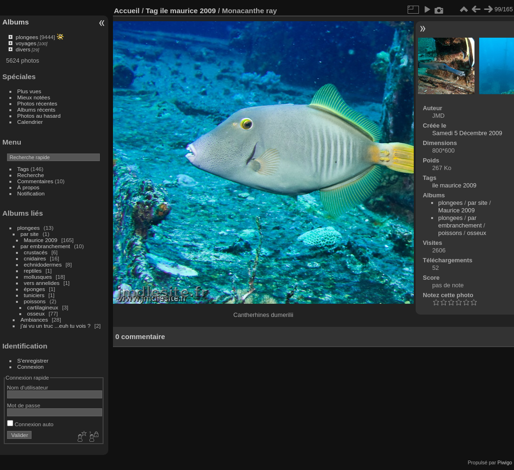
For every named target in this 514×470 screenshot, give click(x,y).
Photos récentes (37, 103)
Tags (23, 169)
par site (30, 234)
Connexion (30, 367)
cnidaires (35, 258)
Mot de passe (23, 405)
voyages (26, 43)
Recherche (30, 175)
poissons (35, 301)
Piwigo (505, 462)
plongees (27, 37)
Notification (31, 193)
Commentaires (35, 181)
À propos (28, 187)
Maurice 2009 (40, 240)
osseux (36, 313)
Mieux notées (33, 97)
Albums (15, 22)
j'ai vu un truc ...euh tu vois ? (56, 326)
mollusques (38, 277)
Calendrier (30, 122)
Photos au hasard (39, 116)
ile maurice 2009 (188, 11)
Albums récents (36, 109)
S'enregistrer (32, 360)
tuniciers (34, 295)
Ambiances (34, 319)
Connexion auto (30, 424)
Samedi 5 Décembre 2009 (467, 133)
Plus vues (29, 91)
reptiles (33, 270)
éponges (34, 289)
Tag (151, 11)
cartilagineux (42, 307)
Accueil (127, 11)
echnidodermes (43, 264)
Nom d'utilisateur (27, 387)
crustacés (36, 252)
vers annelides (42, 283)
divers (23, 49)
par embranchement (45, 246)
